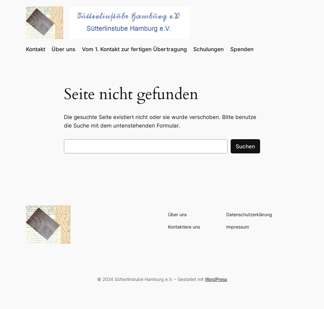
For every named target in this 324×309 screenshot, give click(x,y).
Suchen (245, 146)
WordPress (216, 279)
